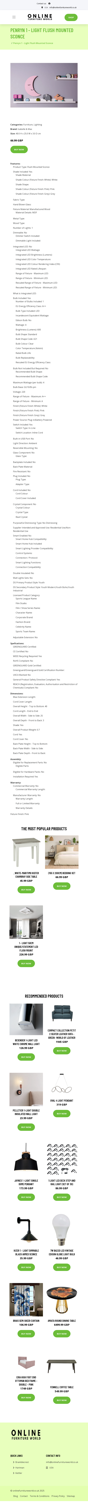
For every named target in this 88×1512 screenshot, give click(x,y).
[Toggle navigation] (14, 17)
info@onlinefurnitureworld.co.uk (63, 7)
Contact (24, 1496)
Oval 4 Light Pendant (61, 1100)
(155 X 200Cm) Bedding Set (61, 873)
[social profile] (49, 3)
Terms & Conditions (39, 1496)
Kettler (18, 1473)
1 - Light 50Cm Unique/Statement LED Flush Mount (26, 946)
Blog (15, 1496)
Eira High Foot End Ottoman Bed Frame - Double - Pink (26, 1381)
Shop (71, 17)
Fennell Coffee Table (62, 1387)
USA (46, 7)
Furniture (28, 124)
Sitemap (71, 1496)
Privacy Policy (58, 1496)
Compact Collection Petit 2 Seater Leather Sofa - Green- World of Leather (62, 1034)
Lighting (38, 124)
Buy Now (19, 149)
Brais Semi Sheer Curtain (26, 1320)
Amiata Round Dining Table (62, 1320)
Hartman (19, 1467)
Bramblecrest (22, 1462)
